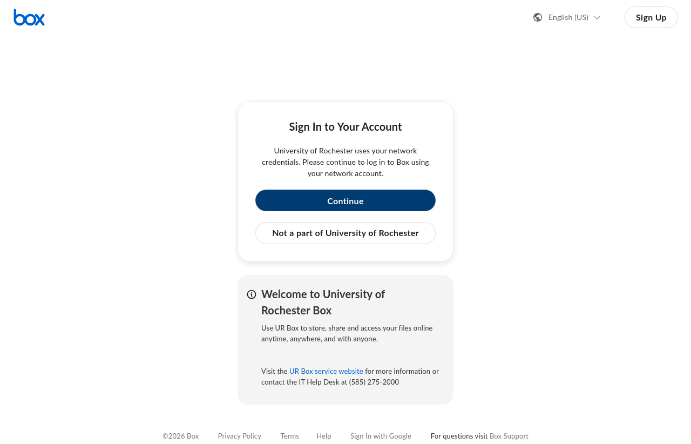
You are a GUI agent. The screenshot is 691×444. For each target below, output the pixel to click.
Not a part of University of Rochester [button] (345, 232)
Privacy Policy (239, 436)
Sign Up (651, 17)
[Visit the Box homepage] (29, 17)
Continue (345, 201)
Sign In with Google (380, 436)
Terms (289, 436)
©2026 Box (180, 436)
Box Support (509, 436)
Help (323, 436)
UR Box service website (326, 371)
